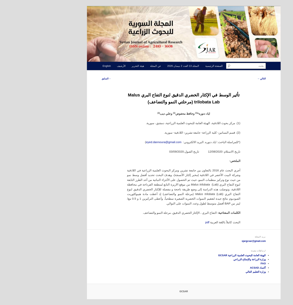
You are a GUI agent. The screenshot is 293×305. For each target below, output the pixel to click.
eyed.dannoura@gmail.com (126, 142)
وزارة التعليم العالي (218, 271)
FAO (226, 263)
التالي (224, 78)
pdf (170, 222)
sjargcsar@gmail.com (216, 241)
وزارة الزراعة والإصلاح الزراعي (212, 259)
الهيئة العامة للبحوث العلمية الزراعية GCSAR (205, 255)
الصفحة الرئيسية (177, 65)
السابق (69, 78)
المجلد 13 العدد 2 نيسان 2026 (146, 65)
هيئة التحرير (101, 65)
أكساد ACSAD (221, 267)
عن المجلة (118, 65)
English (69, 65)
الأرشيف (84, 65)
